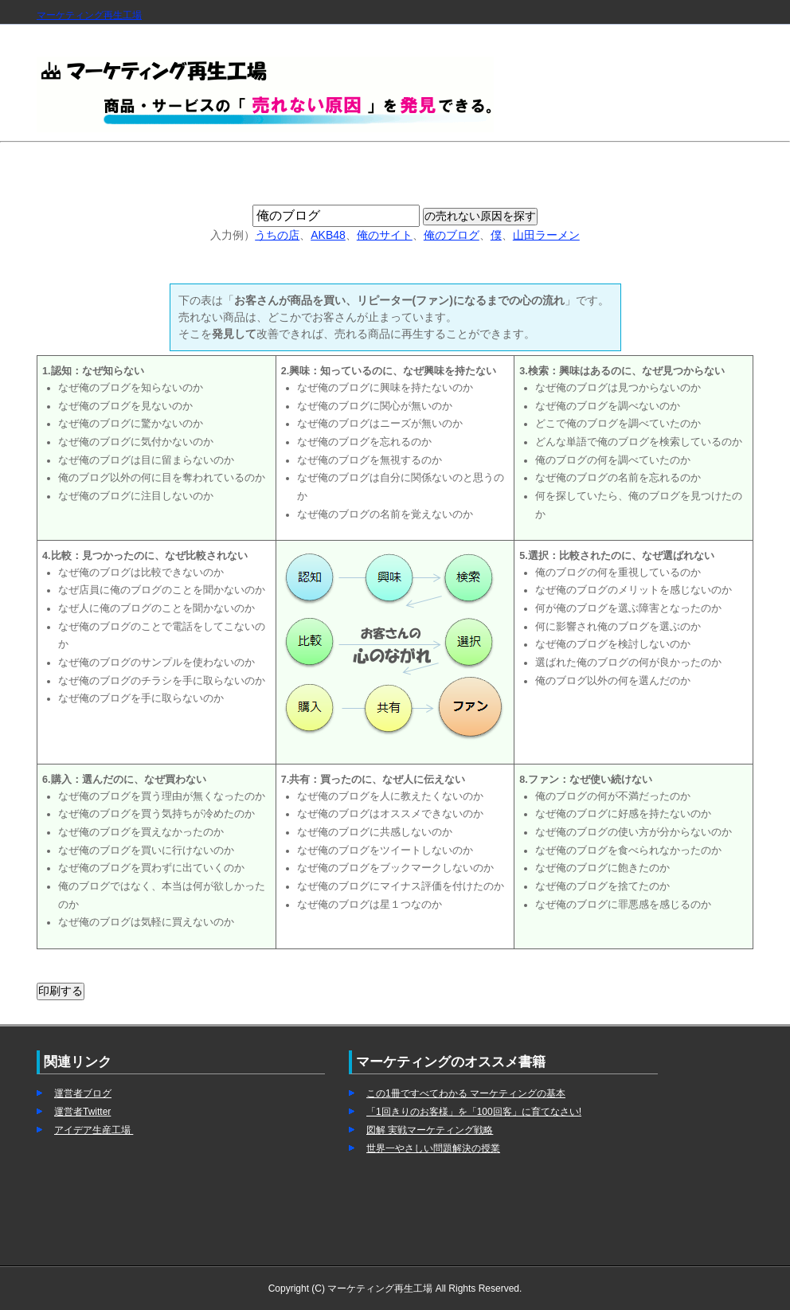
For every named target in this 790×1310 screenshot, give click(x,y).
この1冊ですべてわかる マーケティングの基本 (465, 1093)
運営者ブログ (82, 1093)
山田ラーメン (546, 235)
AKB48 (328, 235)
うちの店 (277, 235)
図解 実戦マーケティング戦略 (429, 1130)
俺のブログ (451, 235)
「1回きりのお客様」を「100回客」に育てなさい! (473, 1111)
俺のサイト (385, 235)
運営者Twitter (82, 1111)
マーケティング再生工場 (89, 15)
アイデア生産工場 (93, 1130)
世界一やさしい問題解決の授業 (433, 1148)
